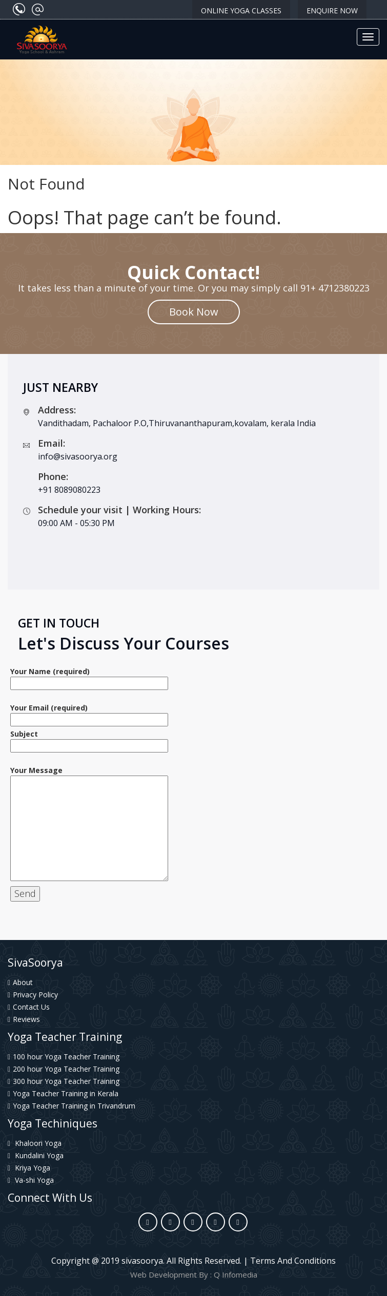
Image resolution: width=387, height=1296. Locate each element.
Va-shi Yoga (31, 1180)
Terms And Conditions (293, 1260)
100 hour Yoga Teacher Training (63, 1056)
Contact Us (29, 1007)
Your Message (89, 824)
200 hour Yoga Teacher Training (63, 1069)
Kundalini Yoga (36, 1155)
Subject (89, 739)
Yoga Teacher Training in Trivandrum (71, 1106)
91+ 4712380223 (335, 288)
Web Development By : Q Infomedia (193, 1274)
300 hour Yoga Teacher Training (63, 1081)
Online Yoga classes (241, 10)
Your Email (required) (89, 713)
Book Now (193, 312)
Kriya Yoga (29, 1168)
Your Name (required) (89, 677)
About (20, 982)
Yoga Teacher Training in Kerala (63, 1093)
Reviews (24, 1019)
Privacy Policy (33, 994)
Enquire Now (332, 10)
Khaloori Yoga (35, 1143)
